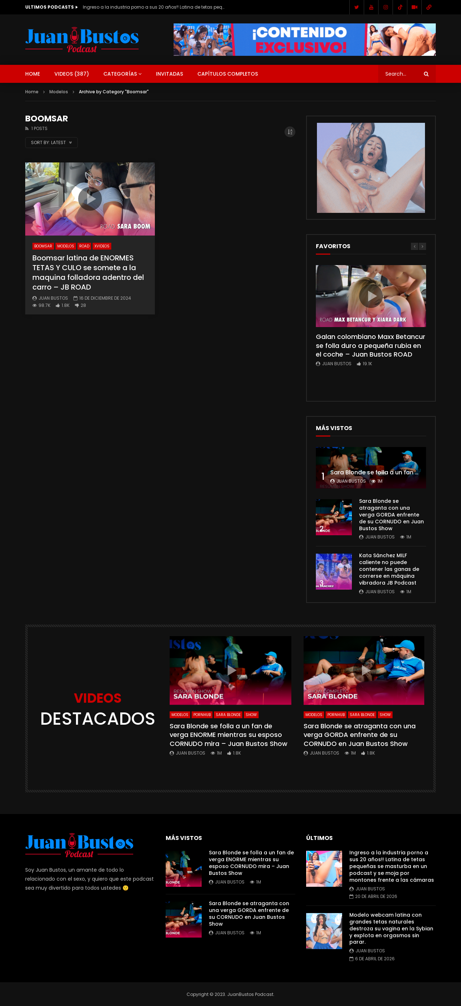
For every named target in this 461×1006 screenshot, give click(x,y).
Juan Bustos (53, 298)
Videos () (71, 73)
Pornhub (202, 714)
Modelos (58, 92)
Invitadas (169, 73)
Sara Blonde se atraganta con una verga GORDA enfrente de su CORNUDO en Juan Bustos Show (391, 514)
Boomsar (43, 246)
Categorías (120, 73)
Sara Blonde (228, 714)
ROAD (84, 246)
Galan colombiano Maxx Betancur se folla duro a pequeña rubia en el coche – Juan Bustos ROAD (370, 345)
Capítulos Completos (227, 73)
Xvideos (101, 246)
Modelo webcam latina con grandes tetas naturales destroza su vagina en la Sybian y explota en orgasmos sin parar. (391, 928)
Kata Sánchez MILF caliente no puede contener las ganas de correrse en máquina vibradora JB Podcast (389, 569)
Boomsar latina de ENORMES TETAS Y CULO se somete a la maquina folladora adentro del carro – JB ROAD (88, 272)
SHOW (251, 714)
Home (32, 73)
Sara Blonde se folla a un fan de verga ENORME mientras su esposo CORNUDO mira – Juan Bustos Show (228, 734)
